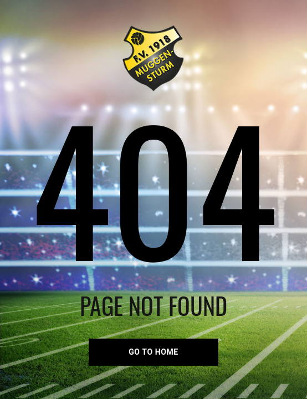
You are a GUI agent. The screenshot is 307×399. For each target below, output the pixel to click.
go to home (153, 351)
